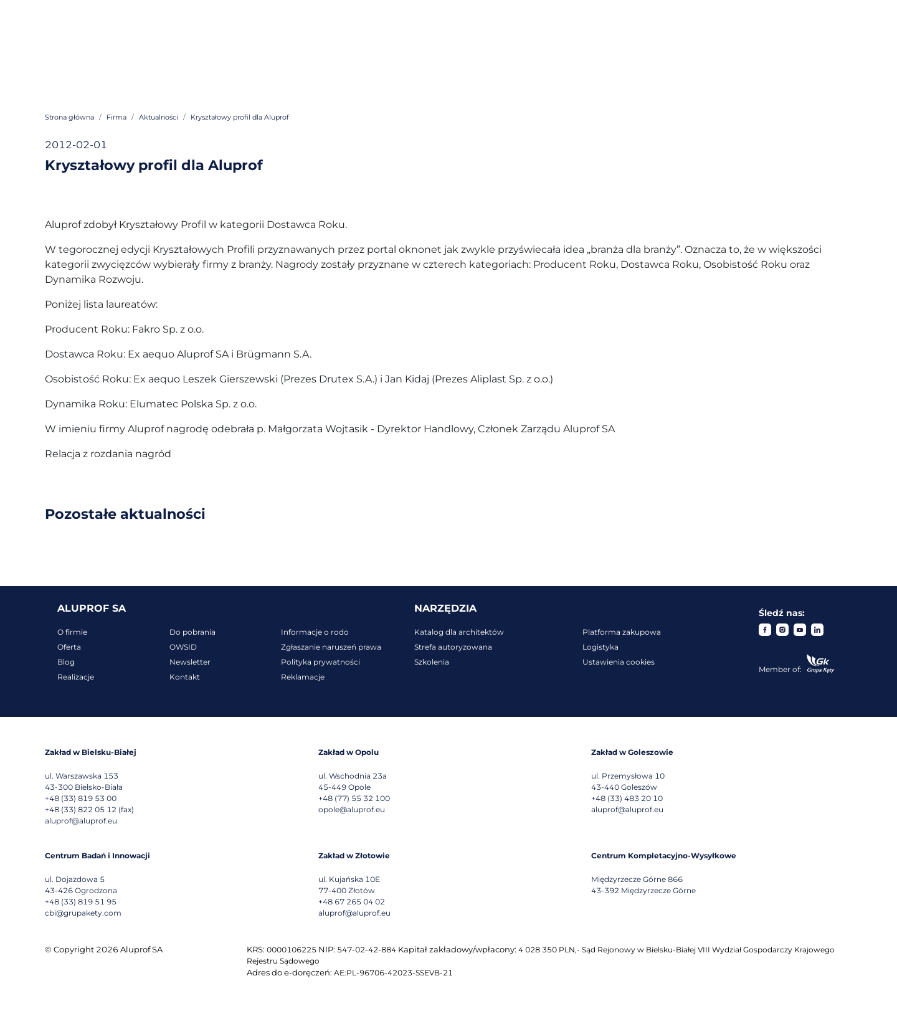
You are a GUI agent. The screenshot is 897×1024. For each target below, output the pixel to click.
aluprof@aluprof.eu (81, 820)
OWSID (183, 647)
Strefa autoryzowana (453, 647)
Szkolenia (431, 661)
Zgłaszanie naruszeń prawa (331, 647)
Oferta (69, 647)
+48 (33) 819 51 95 (80, 901)
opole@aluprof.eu (351, 809)
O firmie (72, 632)
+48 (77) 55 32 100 (354, 798)
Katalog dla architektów (459, 632)
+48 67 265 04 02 (351, 901)
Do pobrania (192, 632)
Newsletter (190, 661)
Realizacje (75, 676)
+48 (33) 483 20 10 (627, 798)
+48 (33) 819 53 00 (80, 798)
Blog (66, 661)
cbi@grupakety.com (83, 912)
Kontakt (184, 676)
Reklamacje (303, 676)
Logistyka (600, 647)
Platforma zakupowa (621, 632)
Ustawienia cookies (618, 661)
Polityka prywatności (320, 661)
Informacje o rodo (315, 632)
